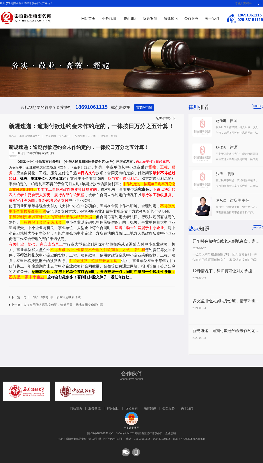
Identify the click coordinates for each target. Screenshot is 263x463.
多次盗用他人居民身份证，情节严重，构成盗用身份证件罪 (63, 305)
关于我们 (212, 18)
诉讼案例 (150, 18)
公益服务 (191, 18)
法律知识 (171, 18)
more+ (257, 106)
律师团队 (130, 18)
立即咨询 (144, 107)
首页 (158, 118)
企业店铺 (170, 433)
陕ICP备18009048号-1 (100, 433)
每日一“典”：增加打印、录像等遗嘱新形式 (52, 297)
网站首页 (88, 18)
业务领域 (109, 18)
